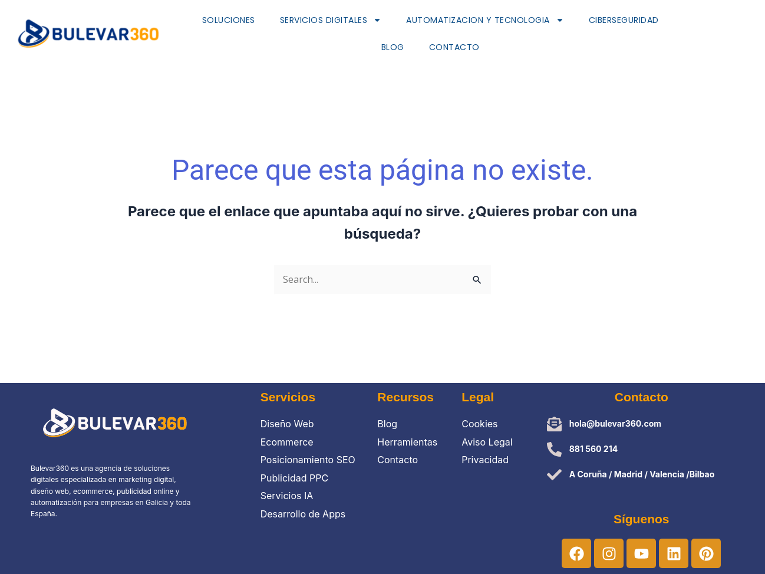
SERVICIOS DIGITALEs (331, 20)
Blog (392, 47)
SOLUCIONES (228, 20)
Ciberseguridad (624, 20)
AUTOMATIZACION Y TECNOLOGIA (485, 20)
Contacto (454, 47)
